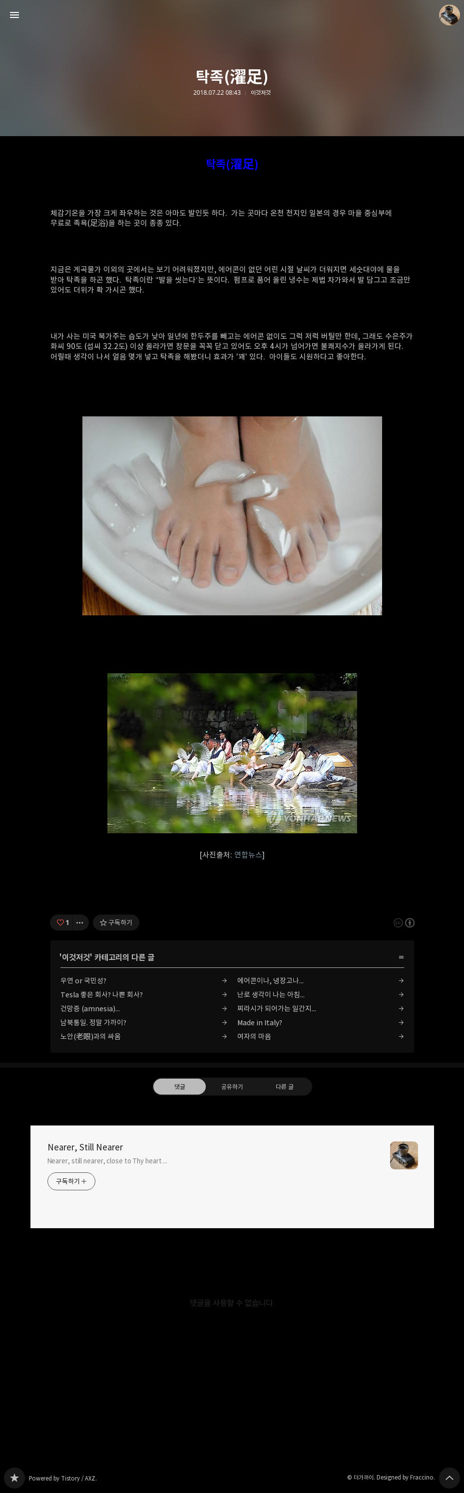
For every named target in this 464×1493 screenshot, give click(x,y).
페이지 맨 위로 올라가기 (450, 1478)
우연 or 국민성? (83, 980)
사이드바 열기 (14, 15)
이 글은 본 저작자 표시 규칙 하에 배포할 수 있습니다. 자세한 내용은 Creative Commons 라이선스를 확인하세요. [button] (404, 922)
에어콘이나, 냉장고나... (270, 980)
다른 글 (285, 1086)
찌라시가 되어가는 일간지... (276, 1008)
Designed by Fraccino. (406, 1477)
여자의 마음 (254, 1036)
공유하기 (232, 1086)
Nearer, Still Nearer (85, 1147)
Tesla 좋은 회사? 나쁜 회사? (101, 994)
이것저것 (261, 92)
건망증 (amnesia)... (90, 1008)
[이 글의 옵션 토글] (81, 923)
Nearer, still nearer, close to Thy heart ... (107, 1160)
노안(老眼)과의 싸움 (90, 1036)
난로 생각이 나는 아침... (271, 994)
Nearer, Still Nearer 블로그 (14, 1478)
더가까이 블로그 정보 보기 (450, 15)
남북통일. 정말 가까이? (93, 1022)
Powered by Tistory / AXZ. (63, 1478)
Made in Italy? (259, 1022)
